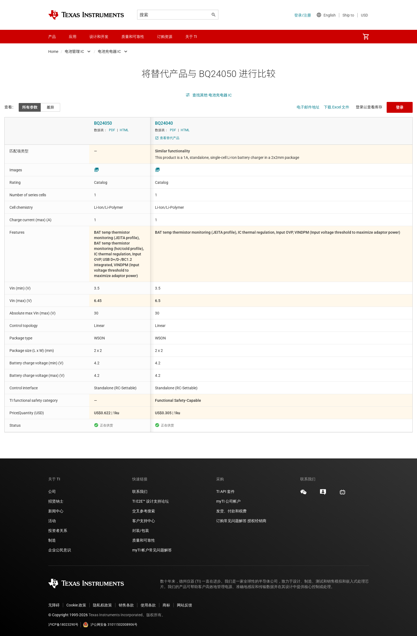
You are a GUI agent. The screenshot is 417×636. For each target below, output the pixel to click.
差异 (50, 107)
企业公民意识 (59, 550)
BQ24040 (164, 123)
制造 (52, 540)
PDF (112, 130)
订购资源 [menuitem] (164, 36)
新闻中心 (55, 511)
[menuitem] (366, 36)
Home (53, 51)
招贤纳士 (55, 501)
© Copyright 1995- (68, 615)
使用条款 (148, 605)
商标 (166, 605)
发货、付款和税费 (231, 511)
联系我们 (139, 491)
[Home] (86, 15)
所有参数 (29, 107)
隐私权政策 (102, 605)
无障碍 (54, 605)
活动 (52, 521)
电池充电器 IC (109, 51)
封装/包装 (140, 530)
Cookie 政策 (76, 605)
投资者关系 (57, 530)
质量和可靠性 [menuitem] (132, 36)
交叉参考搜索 (143, 511)
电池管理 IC (74, 51)
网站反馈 (184, 605)
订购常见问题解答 (231, 521)
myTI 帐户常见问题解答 (152, 550)
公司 (52, 491)
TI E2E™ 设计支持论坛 (150, 501)
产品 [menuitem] (52, 36)
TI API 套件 (225, 491)
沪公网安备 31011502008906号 (110, 624)
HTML (124, 130)
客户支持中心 (143, 521)
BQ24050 (103, 123)
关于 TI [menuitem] (191, 36)
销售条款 (126, 605)
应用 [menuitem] (72, 36)
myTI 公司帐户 (228, 501)
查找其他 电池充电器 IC (208, 95)
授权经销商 (256, 521)
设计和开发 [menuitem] (98, 36)
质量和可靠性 (144, 540)
